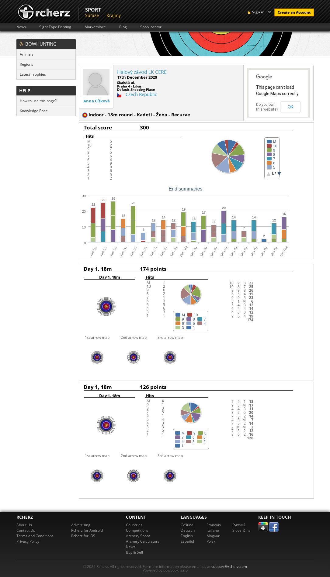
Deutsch (188, 530)
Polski (211, 541)
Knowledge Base (34, 110)
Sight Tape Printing (55, 27)
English (187, 535)
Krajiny (113, 15)
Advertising (80, 524)
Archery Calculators (142, 541)
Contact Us (25, 530)
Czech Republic (141, 94)
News (21, 27)
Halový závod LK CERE (142, 72)
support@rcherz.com (229, 566)
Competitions (137, 530)
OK (290, 107)
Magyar (213, 535)
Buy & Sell (134, 552)
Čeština (187, 524)
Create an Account (294, 12)
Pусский (239, 524)
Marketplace (95, 27)
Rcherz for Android (87, 530)
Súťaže (92, 15)
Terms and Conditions (35, 535)
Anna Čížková (96, 101)
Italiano (213, 530)
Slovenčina (241, 530)
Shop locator (151, 27)
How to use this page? (38, 100)
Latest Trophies (33, 74)
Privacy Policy (27, 541)
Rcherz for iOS (83, 535)
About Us (24, 524)
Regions (26, 64)
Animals (26, 54)
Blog (123, 27)
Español (187, 541)
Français (214, 524)
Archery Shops (138, 535)
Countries (134, 524)
